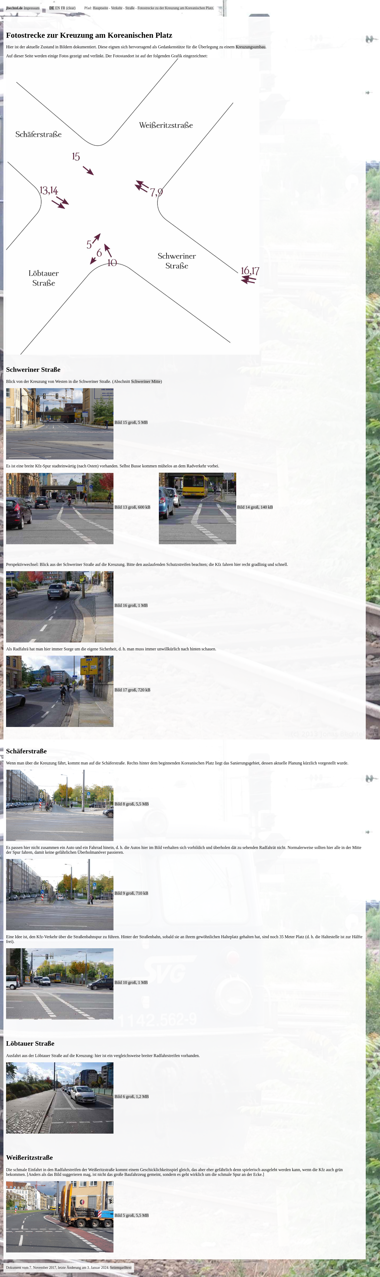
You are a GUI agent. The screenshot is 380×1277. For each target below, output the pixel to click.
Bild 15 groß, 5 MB (131, 422)
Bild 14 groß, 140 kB (255, 507)
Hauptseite (100, 8)
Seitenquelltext (121, 1268)
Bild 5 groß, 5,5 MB (132, 1215)
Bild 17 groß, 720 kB (132, 690)
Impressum (31, 8)
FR (63, 8)
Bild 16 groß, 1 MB (131, 605)
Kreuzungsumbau (250, 47)
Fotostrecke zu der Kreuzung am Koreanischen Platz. (175, 8)
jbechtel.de (14, 8)
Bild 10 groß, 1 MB (131, 982)
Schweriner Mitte (146, 381)
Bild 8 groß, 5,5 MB (132, 804)
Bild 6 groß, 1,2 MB (132, 1096)
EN (57, 8)
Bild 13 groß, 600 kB (132, 507)
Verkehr (116, 8)
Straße (130, 8)
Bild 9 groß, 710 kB (131, 893)
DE (51, 8)
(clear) (70, 8)
